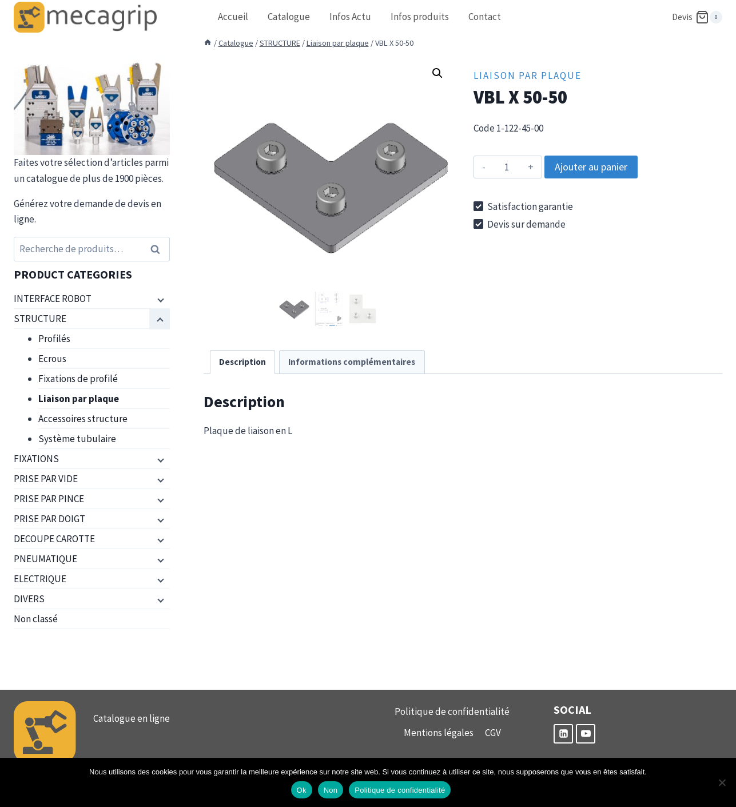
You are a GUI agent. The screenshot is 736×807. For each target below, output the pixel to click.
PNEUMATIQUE (45, 558)
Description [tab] (242, 361)
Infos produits (420, 16)
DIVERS (29, 599)
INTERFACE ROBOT (52, 298)
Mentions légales (439, 732)
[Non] (721, 782)
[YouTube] (585, 734)
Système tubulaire (77, 438)
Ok (302, 790)
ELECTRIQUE (40, 579)
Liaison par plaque (528, 75)
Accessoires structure (83, 418)
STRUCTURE (40, 318)
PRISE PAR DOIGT (49, 518)
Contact (484, 16)
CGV (493, 732)
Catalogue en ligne (131, 718)
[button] (437, 73)
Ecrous (52, 358)
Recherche (159, 249)
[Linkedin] (563, 734)
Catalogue (289, 16)
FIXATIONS (36, 458)
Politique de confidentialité (452, 711)
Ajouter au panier (591, 166)
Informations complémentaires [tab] (351, 361)
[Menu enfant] (159, 299)
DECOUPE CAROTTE (54, 538)
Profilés (54, 338)
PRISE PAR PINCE (49, 498)
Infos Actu (350, 16)
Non (331, 790)
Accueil (233, 16)
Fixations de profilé (78, 378)
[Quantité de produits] (506, 167)
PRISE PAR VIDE (46, 478)
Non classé (36, 619)
